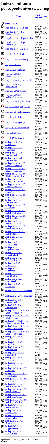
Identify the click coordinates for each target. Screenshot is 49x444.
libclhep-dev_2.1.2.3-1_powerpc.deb (13, 154)
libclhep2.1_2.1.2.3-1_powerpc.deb (13, 301)
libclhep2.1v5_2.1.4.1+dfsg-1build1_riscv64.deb (16, 401)
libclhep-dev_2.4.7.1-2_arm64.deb (13, 264)
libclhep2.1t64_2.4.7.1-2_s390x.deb (14, 359)
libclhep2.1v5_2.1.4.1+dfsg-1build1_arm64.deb (16, 385)
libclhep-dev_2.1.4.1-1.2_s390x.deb (13, 259)
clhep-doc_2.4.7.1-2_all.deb (16, 54)
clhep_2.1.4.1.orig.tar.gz (15, 122)
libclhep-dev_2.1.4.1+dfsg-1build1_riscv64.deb (16, 227)
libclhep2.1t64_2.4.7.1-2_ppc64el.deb (14, 348)
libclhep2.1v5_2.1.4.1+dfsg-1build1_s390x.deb (16, 406)
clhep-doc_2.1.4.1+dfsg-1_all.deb (19, 38)
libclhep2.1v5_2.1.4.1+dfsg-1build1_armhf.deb (16, 390)
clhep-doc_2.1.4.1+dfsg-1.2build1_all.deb (15, 33)
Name (18, 16)
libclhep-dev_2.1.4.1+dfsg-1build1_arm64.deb (16, 211)
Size (45, 16)
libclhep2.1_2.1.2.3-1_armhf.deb (18, 296)
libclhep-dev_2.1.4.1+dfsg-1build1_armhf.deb (16, 217)
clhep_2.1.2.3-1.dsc (13, 64)
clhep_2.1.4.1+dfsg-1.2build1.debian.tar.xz (14, 75)
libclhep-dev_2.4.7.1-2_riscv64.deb (13, 280)
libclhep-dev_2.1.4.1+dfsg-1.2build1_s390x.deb (16, 185)
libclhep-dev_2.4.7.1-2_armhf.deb (13, 269)
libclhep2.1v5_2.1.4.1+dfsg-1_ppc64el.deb (16, 374)
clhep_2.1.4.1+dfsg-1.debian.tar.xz (13, 85)
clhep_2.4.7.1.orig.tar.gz (15, 138)
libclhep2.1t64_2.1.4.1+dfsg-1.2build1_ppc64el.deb (17, 322)
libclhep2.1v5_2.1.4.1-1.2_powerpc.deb (14, 422)
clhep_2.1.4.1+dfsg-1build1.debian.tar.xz (13, 96)
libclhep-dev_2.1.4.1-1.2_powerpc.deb (13, 248)
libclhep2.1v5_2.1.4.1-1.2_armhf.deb (14, 416)
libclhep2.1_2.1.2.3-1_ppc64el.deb (13, 306)
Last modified (38, 16)
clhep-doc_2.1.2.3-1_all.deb (16, 28)
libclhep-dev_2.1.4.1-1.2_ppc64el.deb (13, 253)
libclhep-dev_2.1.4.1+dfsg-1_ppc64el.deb (16, 201)
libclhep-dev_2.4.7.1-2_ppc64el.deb (13, 275)
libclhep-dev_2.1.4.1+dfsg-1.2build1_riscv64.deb (16, 180)
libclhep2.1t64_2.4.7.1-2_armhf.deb (14, 343)
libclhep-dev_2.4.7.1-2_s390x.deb (13, 285)
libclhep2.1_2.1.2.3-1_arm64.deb (18, 290)
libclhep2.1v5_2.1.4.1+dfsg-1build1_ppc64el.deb (16, 395)
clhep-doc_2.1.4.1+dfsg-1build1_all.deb (15, 43)
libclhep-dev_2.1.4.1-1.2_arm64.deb (13, 238)
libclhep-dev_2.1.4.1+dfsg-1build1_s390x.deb (16, 232)
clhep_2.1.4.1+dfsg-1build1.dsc (18, 101)
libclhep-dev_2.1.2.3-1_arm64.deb (13, 143)
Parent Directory (11, 23)
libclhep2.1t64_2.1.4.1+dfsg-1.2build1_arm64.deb (17, 311)
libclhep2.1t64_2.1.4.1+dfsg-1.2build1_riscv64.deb (17, 327)
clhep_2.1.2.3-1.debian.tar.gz (17, 59)
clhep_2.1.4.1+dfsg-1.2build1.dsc (19, 80)
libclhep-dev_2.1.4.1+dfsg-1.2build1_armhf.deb (16, 169)
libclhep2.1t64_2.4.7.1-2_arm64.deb (14, 338)
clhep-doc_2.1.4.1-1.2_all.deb (17, 49)
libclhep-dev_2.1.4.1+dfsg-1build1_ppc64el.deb (16, 222)
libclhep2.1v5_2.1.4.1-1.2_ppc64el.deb (14, 427)
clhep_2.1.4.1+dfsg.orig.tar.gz (17, 107)
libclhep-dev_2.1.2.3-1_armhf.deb (13, 148)
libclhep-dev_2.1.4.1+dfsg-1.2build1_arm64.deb (16, 164)
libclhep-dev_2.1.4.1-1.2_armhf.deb (13, 243)
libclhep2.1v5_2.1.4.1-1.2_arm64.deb (14, 411)
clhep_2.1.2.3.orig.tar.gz (15, 70)
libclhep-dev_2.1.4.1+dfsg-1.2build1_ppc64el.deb (16, 175)
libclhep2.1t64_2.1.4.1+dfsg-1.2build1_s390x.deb (17, 332)
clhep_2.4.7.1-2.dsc (13, 133)
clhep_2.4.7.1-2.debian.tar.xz (17, 128)
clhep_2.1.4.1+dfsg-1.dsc (15, 91)
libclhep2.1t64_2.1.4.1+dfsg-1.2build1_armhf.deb (17, 317)
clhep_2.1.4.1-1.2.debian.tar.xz (17, 112)
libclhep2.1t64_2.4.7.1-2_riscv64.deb (14, 353)
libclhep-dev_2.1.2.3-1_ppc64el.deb (13, 159)
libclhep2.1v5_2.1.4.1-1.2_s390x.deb (14, 432)
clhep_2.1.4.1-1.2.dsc (13, 117)
